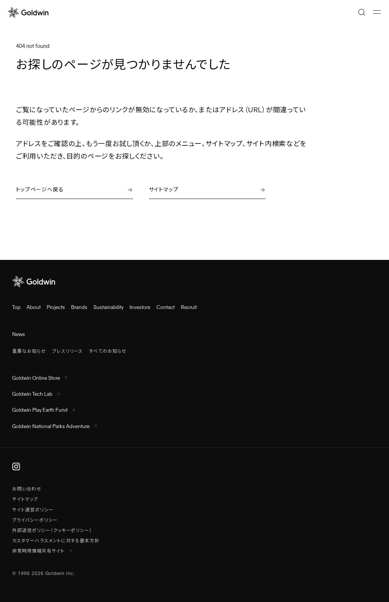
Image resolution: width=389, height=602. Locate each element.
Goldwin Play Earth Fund (43, 410)
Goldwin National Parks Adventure (54, 426)
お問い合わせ (26, 489)
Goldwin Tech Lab (36, 394)
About (34, 307)
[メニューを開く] (376, 12)
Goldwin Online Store (39, 378)
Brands (79, 307)
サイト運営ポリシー (33, 510)
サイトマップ (25, 499)
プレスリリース (67, 351)
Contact (166, 307)
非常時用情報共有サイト (42, 551)
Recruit (189, 307)
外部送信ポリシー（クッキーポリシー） (52, 530)
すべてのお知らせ (108, 351)
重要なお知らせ (29, 351)
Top (16, 307)
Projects (56, 307)
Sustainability (108, 307)
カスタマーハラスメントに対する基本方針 (56, 541)
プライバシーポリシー (35, 520)
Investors (140, 307)
